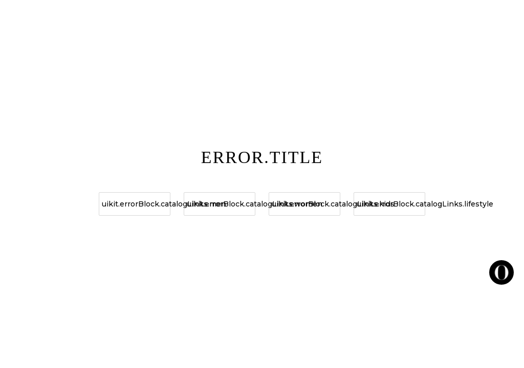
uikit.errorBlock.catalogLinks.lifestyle (391, 204)
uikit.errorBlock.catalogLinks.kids (306, 204)
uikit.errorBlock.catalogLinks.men (136, 204)
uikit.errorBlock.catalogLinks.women (221, 204)
